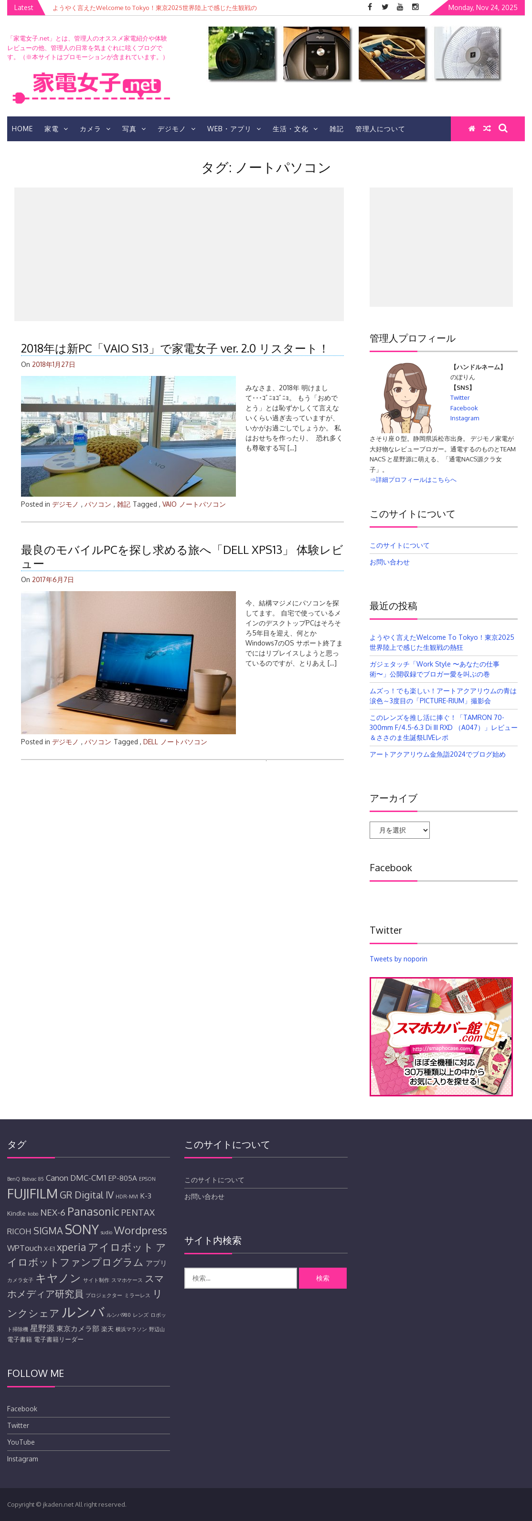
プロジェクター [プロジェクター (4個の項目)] (103, 1295)
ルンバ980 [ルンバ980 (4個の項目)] (118, 1315)
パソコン (98, 504)
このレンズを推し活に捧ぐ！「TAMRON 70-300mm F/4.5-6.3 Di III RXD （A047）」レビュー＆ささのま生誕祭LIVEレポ (444, 727)
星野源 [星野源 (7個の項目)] (42, 1328)
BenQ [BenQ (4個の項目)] (13, 1179)
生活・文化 (295, 129)
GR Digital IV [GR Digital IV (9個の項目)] (87, 1195)
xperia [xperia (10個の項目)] (71, 1247)
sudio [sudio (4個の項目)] (106, 1232)
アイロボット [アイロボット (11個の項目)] (121, 1246)
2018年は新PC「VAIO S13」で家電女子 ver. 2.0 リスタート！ (175, 348)
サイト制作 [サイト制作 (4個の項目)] (96, 1280)
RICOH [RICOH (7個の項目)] (19, 1231)
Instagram (464, 418)
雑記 (337, 129)
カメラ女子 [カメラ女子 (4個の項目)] (20, 1280)
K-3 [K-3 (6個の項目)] (145, 1195)
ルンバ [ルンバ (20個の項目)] (83, 1311)
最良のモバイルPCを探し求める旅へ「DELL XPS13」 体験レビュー (182, 556)
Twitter (460, 397)
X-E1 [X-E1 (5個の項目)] (49, 1248)
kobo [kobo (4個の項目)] (33, 1213)
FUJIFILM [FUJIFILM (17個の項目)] (32, 1193)
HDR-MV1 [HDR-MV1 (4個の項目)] (127, 1196)
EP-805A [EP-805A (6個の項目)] (122, 1178)
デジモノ (177, 129)
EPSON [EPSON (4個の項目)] (147, 1179)
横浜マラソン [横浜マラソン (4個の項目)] (131, 1329)
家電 (56, 129)
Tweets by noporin (398, 959)
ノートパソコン (202, 504)
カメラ (95, 129)
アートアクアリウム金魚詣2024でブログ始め (438, 754)
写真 (134, 129)
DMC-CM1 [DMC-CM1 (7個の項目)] (88, 1178)
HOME (22, 129)
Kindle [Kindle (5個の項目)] (16, 1213)
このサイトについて (400, 545)
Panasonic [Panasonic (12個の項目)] (93, 1211)
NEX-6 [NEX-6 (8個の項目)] (52, 1212)
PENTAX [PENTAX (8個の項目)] (138, 1212)
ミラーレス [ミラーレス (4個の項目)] (137, 1295)
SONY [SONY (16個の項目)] (82, 1229)
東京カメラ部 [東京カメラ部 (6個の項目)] (77, 1328)
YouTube (21, 1442)
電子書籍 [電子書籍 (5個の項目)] (19, 1339)
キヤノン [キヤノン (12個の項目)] (58, 1277)
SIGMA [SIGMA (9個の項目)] (48, 1231)
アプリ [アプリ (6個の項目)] (156, 1263)
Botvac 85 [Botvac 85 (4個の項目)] (33, 1179)
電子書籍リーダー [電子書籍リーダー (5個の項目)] (59, 1339)
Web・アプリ (234, 129)
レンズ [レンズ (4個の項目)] (141, 1315)
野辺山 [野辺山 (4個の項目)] (157, 1329)
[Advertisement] (179, 254)
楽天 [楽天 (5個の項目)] (107, 1329)
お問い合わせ (390, 562)
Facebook (464, 408)
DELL (150, 742)
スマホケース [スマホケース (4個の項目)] (127, 1280)
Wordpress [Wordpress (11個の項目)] (140, 1230)
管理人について (380, 129)
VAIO (169, 504)
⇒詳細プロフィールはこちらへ (413, 479)
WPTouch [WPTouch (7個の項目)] (24, 1248)
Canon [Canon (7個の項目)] (57, 1178)
